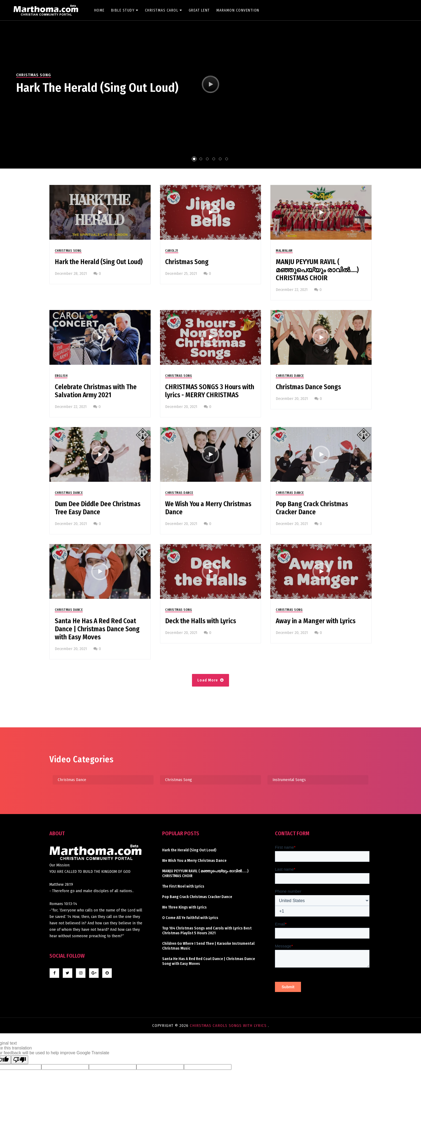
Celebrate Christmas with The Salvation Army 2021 (96, 391)
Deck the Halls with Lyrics (200, 621)
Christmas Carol (163, 10)
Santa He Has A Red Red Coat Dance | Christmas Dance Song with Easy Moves (97, 629)
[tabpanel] (210, 84)
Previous (5, 88)
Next (415, 88)
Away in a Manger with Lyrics (315, 621)
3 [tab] (207, 159)
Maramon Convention (237, 10)
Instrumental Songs (289, 779)
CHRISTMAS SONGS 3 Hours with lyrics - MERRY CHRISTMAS (209, 391)
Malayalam (284, 251)
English (61, 376)
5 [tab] (220, 159)
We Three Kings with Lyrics (184, 907)
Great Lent (199, 10)
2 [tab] (201, 159)
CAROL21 (171, 251)
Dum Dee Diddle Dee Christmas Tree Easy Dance (97, 508)
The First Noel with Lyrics (183, 886)
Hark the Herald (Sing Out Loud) (97, 88)
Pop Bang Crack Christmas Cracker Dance (312, 508)
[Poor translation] (19, 1059)
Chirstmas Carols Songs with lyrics (229, 1025)
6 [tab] (226, 159)
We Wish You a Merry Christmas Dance (208, 508)
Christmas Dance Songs (308, 387)
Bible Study (125, 10)
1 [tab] (194, 158)
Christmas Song (33, 74)
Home (99, 10)
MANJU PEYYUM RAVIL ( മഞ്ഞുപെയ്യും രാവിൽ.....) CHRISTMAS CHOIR (317, 270)
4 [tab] (213, 159)
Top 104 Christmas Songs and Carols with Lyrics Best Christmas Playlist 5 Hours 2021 (207, 930)
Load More (207, 680)
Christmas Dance (290, 376)
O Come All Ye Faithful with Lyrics (190, 917)
